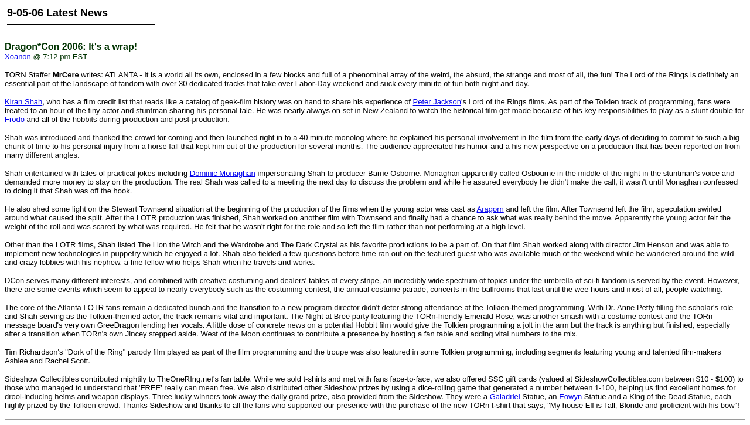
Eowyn (570, 396)
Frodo (15, 119)
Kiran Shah (23, 101)
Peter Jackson (437, 101)
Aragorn (490, 209)
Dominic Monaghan (222, 173)
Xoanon (18, 56)
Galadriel (505, 396)
